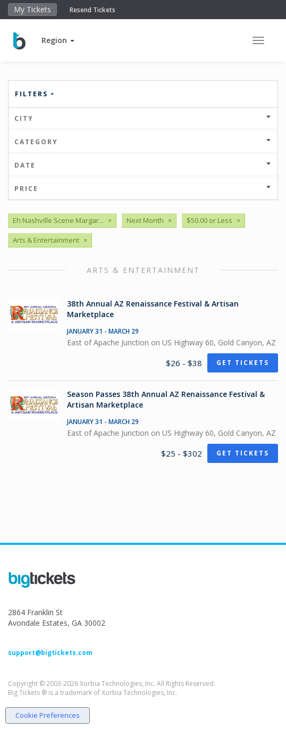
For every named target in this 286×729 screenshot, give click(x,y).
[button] (57, 40)
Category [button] (143, 141)
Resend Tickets (92, 9)
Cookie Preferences (47, 715)
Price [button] (143, 188)
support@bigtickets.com (50, 652)
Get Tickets (242, 362)
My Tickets (32, 9)
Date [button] (143, 165)
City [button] (143, 118)
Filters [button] (35, 93)
